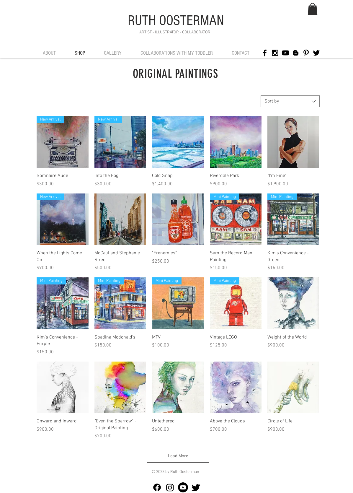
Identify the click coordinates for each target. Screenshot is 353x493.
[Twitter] (196, 487)
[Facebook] (157, 487)
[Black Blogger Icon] (295, 52)
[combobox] (290, 101)
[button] (313, 9)
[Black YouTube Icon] (285, 52)
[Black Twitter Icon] (316, 52)
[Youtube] (183, 487)
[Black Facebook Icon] (264, 52)
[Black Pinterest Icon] (306, 52)
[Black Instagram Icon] (275, 52)
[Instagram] (170, 487)
